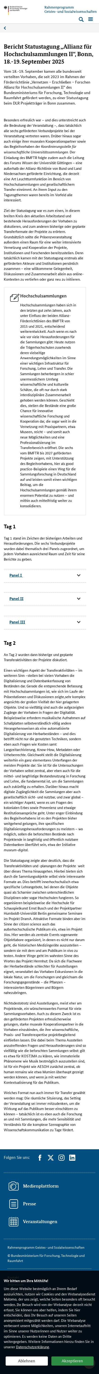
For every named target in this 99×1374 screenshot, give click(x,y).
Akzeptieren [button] (72, 1360)
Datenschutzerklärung (32, 1346)
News (7, 28)
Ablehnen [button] (26, 1360)
